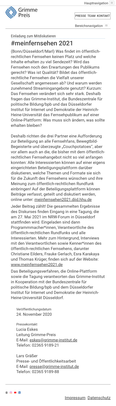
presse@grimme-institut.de (54, 366)
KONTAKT (103, 16)
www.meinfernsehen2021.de (37, 264)
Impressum (75, 397)
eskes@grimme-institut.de (53, 340)
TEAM (91, 16)
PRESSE (80, 16)
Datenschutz (99, 397)
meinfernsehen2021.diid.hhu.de (63, 199)
